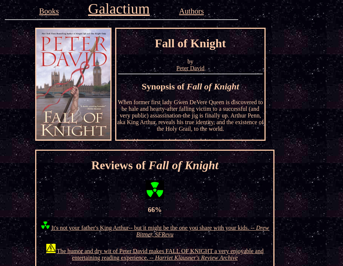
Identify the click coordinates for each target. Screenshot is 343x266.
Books (49, 11)
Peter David (190, 68)
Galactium (119, 8)
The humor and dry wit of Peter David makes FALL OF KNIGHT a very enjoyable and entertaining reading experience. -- (160, 254)
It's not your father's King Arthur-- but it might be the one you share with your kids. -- (160, 231)
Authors (191, 11)
